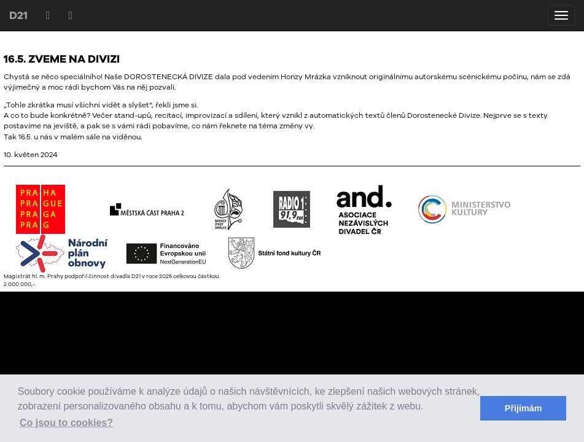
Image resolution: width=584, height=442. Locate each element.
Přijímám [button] (523, 408)
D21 (18, 15)
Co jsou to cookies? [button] (66, 422)
